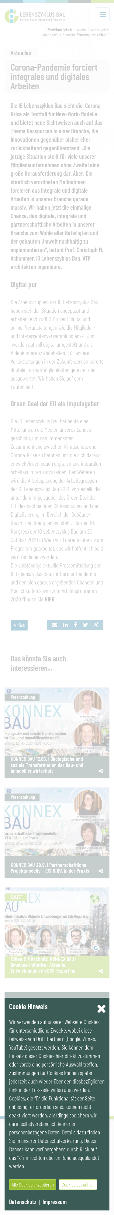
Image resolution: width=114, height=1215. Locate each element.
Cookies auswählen (78, 1184)
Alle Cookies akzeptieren (33, 1184)
